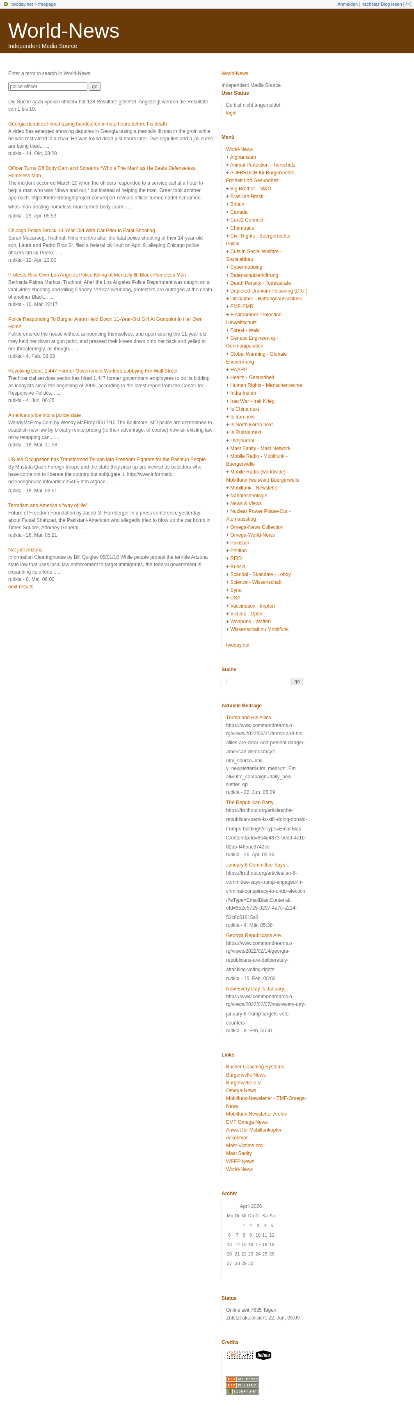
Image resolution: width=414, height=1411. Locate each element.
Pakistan (239, 543)
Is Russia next (245, 432)
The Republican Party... (251, 802)
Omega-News (241, 1090)
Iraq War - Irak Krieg (252, 401)
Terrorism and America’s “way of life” (47, 505)
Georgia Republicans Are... (255, 935)
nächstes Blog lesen (381, 4)
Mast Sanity (239, 1153)
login (231, 113)
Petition (238, 550)
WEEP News (240, 1161)
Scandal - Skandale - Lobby (260, 574)
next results (20, 587)
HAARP (238, 370)
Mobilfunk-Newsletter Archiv (256, 1114)
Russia (237, 566)
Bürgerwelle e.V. (244, 1083)
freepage (47, 4)
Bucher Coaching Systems (255, 1067)
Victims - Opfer (246, 614)
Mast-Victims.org (244, 1145)
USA (235, 598)
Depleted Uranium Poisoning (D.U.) (268, 291)
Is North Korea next (251, 425)
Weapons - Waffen (250, 621)
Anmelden (348, 4)
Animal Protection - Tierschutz (262, 165)
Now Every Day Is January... (257, 989)
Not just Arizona (25, 550)
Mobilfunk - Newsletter (254, 488)
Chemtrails (242, 228)
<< (407, 4)
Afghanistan (243, 157)
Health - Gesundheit (252, 377)
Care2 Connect (246, 220)
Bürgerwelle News (246, 1075)
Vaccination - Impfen (252, 606)
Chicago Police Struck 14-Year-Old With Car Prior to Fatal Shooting (81, 230)
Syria (235, 590)
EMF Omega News (247, 1122)
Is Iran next (242, 417)
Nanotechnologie (248, 496)
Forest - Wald (245, 330)
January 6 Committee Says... (257, 865)
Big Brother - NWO (250, 189)
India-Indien (243, 393)
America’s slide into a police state (44, 415)
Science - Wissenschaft (255, 582)
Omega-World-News (252, 535)
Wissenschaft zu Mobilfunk (259, 629)
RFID (236, 558)
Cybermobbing (246, 267)
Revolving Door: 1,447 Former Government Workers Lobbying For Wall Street (93, 371)
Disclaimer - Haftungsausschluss (266, 299)
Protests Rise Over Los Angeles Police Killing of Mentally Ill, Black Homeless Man (97, 275)
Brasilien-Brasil (246, 196)
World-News (63, 30)
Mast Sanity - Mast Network (260, 448)
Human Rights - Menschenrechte (266, 385)
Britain (237, 204)
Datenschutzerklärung (254, 275)
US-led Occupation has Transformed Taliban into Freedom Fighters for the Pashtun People (107, 459)
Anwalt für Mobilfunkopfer (253, 1130)
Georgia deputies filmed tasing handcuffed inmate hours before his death (87, 124)
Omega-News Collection (256, 527)
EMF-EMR (241, 306)
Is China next (244, 409)
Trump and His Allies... (250, 717)
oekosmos (237, 1138)
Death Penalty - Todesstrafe (260, 283)
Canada (238, 212)
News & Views (245, 503)
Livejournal (242, 441)
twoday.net (22, 4)
